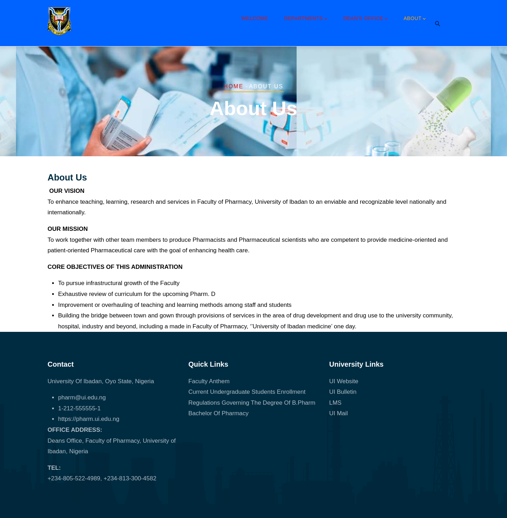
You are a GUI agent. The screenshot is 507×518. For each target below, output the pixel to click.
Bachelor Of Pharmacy (219, 413)
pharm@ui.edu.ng (82, 397)
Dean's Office (365, 19)
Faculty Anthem (209, 381)
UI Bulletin (342, 391)
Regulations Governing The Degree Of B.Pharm (251, 402)
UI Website (343, 381)
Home (233, 86)
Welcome (254, 18)
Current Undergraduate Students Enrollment (247, 391)
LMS (335, 402)
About (414, 19)
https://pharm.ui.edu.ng (88, 419)
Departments (305, 19)
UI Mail (338, 413)
